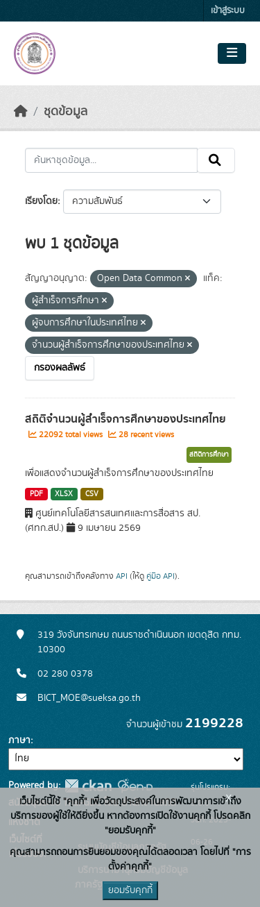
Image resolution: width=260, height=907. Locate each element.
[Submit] (216, 160)
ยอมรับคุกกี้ (130, 890)
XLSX (64, 494)
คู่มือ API (160, 576)
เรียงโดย (41, 201)
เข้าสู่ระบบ (228, 10)
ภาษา (19, 740)
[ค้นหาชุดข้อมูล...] (111, 160)
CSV (91, 494)
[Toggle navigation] (232, 53)
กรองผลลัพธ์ (59, 368)
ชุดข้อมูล (65, 112)
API (122, 576)
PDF (36, 494)
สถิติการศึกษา (209, 454)
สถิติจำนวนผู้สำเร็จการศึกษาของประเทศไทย (125, 419)
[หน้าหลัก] (21, 112)
